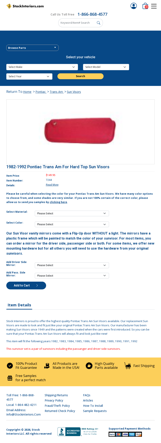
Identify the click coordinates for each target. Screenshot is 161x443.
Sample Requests (95, 411)
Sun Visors (74, 92)
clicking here (58, 202)
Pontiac (41, 92)
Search (80, 76)
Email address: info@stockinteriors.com (23, 412)
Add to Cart (26, 285)
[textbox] (32, 48)
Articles (88, 400)
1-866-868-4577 (92, 14)
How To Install (93, 406)
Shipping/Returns (56, 395)
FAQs (86, 395)
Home (27, 92)
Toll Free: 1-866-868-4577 (20, 397)
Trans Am (57, 92)
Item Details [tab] (19, 304)
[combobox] (32, 48)
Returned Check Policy (60, 411)
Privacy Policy (54, 400)
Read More (52, 184)
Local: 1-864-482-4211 (21, 405)
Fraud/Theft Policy (57, 406)
